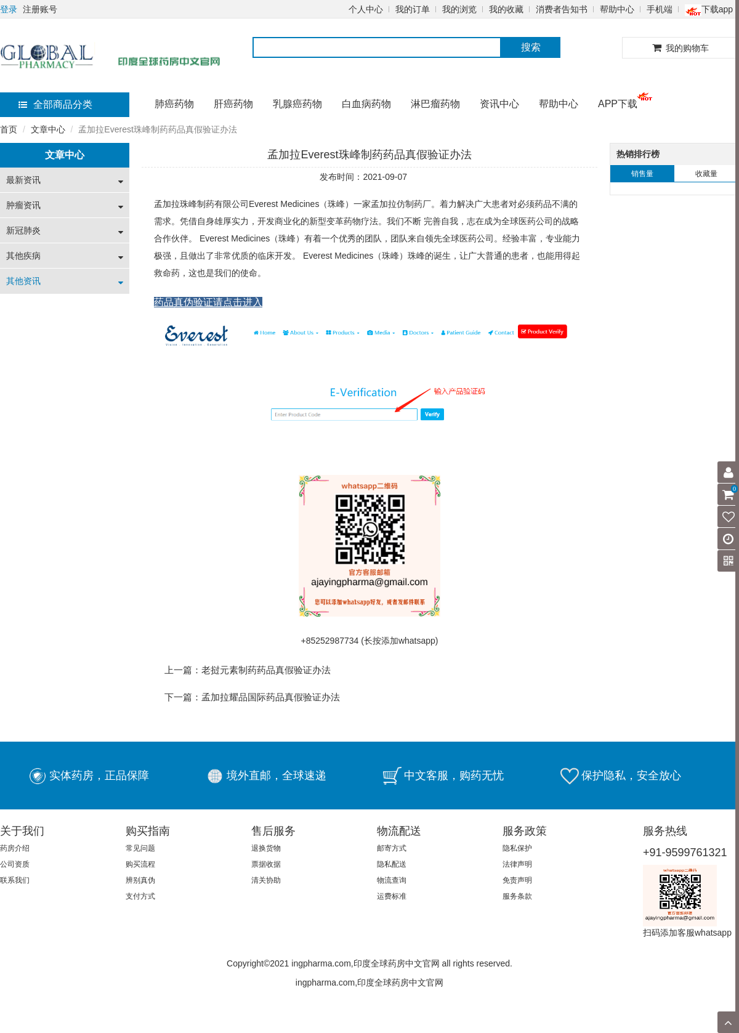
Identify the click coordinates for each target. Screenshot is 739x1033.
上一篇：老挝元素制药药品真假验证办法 (247, 670)
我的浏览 (459, 9)
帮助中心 (617, 9)
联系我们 (15, 880)
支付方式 (140, 896)
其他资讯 (23, 281)
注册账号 (40, 9)
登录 (8, 9)
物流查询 (391, 880)
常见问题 (140, 848)
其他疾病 (23, 256)
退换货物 (266, 848)
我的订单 (412, 9)
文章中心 (48, 129)
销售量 (642, 173)
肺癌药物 (174, 104)
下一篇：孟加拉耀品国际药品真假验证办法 (252, 697)
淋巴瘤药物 (435, 104)
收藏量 (706, 173)
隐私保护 (517, 848)
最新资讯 (23, 180)
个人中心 (366, 9)
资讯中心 (499, 104)
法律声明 (517, 864)
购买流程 (140, 864)
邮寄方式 (391, 848)
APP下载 (617, 104)
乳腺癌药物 (297, 104)
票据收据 (266, 864)
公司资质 (15, 864)
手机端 (659, 9)
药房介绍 (15, 848)
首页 (8, 129)
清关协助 (266, 880)
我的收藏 (506, 9)
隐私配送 (391, 864)
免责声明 (517, 880)
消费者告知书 (562, 9)
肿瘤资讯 (23, 205)
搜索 (531, 47)
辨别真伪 (140, 880)
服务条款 (517, 896)
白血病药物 (366, 104)
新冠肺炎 (23, 230)
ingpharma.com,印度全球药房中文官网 (369, 982)
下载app (709, 9)
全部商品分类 (55, 104)
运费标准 (391, 896)
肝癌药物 (233, 104)
